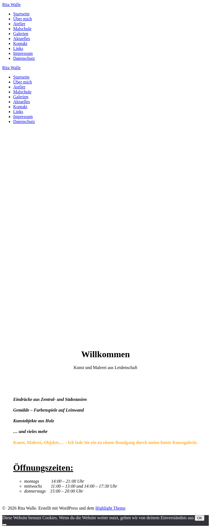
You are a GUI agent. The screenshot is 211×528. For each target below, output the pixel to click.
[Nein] (4, 525)
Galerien (20, 33)
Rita (11, 4)
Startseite (21, 14)
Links (18, 48)
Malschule (22, 28)
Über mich (22, 18)
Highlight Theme (110, 508)
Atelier (19, 23)
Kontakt (20, 43)
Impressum (23, 53)
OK (199, 518)
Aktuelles (21, 38)
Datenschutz (24, 58)
